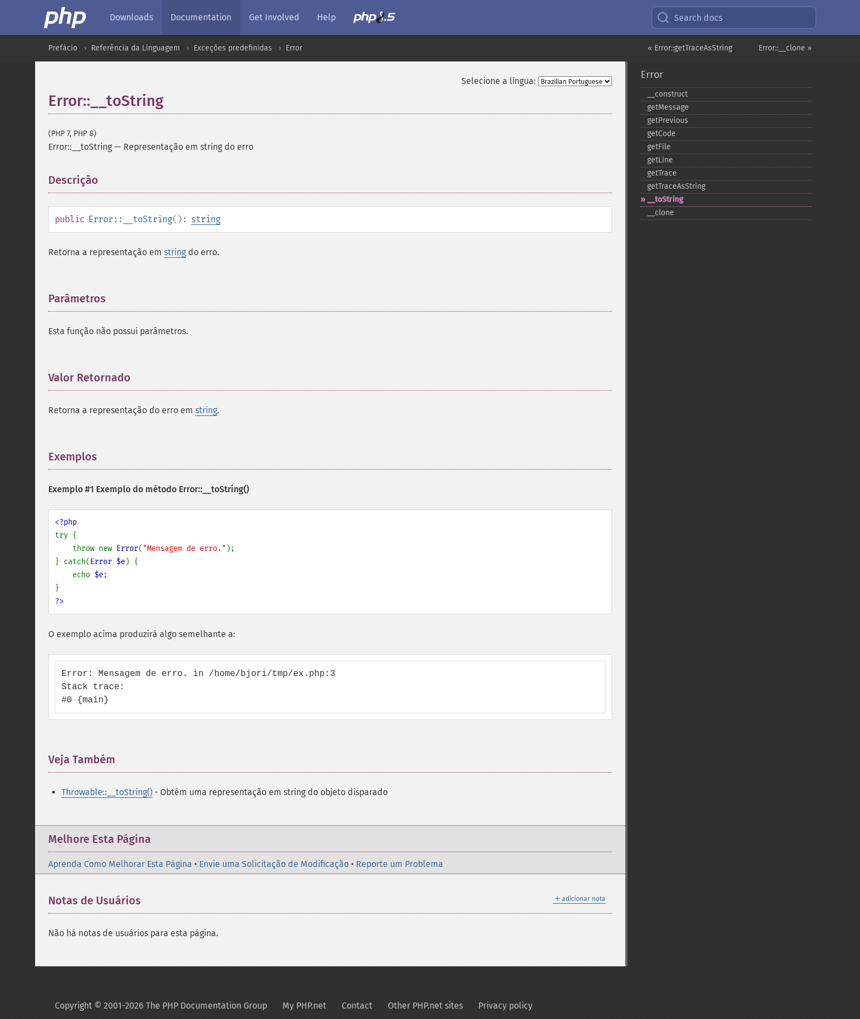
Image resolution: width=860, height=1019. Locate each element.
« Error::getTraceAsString (690, 48)
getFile (659, 146)
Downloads (131, 17)
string (205, 219)
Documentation (201, 17)
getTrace (662, 173)
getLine (660, 160)
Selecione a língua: (498, 81)
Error (294, 48)
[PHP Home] (66, 17)
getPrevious (667, 120)
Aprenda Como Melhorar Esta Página (120, 864)
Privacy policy (505, 1005)
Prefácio (62, 48)
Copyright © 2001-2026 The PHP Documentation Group (161, 1005)
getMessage (668, 107)
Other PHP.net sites (425, 1005)
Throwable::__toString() (106, 792)
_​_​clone (660, 212)
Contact (357, 1005)
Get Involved (274, 17)
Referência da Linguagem (135, 48)
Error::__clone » (785, 48)
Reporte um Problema (399, 864)
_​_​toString (665, 199)
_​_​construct (667, 94)
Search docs (689, 17)
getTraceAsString (676, 186)
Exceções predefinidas (233, 48)
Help (326, 17)
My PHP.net (304, 1005)
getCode (661, 133)
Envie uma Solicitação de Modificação (274, 864)
